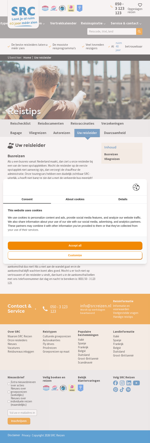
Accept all (75, 245)
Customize (75, 255)
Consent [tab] (27, 199)
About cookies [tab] (75, 199)
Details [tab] (122, 199)
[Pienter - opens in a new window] (137, 187)
